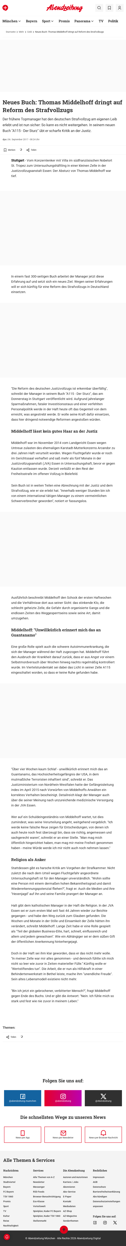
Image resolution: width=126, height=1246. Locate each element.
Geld (29, 32)
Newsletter (38, 1182)
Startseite (11, 32)
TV (101, 21)
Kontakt (67, 1201)
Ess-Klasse (38, 1201)
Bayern (31, 21)
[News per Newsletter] (63, 1135)
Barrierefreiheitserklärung (106, 1191)
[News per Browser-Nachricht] (103, 1135)
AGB (95, 1182)
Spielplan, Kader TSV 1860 (46, 1216)
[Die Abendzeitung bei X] (103, 1098)
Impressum (98, 1177)
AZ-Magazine (70, 1216)
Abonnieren (69, 1187)
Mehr (21, 32)
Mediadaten (69, 1206)
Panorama (82, 21)
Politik (113, 21)
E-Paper (67, 1196)
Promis (64, 21)
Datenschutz (99, 1187)
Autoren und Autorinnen (75, 1177)
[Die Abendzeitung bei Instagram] (63, 1098)
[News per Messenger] (22, 1135)
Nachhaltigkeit (10, 1225)
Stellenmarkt (39, 1221)
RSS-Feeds (38, 1191)
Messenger (39, 1187)
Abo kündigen (100, 1196)
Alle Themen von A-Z (43, 1177)
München (10, 21)
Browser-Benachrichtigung (47, 1196)
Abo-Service (69, 1191)
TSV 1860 (8, 1196)
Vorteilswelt (39, 1206)
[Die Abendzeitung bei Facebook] (22, 1098)
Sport (46, 21)
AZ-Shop (67, 1211)
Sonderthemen (70, 1221)
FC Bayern (8, 1191)
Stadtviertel (9, 1182)
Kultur (6, 1216)
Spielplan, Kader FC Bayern (47, 1211)
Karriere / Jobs (70, 1182)
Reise (6, 1221)
